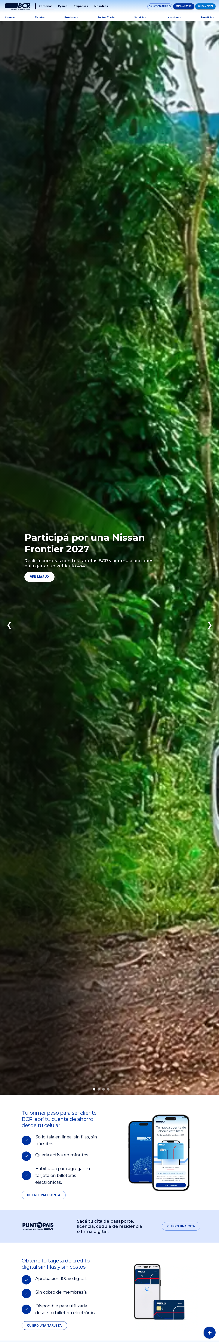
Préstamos (71, 17)
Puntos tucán (106, 17)
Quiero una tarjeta (44, 1325)
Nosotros (101, 6)
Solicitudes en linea (160, 6)
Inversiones (173, 17)
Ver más (39, 577)
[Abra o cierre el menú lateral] (209, 1332)
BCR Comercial (205, 6)
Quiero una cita (181, 1226)
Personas (45, 6)
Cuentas (10, 17)
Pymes (62, 6)
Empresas (81, 6)
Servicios (140, 17)
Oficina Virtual (184, 6)
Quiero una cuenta (43, 1195)
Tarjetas (40, 17)
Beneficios (207, 17)
